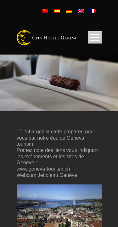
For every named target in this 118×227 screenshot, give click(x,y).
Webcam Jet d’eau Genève (47, 175)
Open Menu (95, 37)
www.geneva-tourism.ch (43, 169)
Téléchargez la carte (39, 131)
